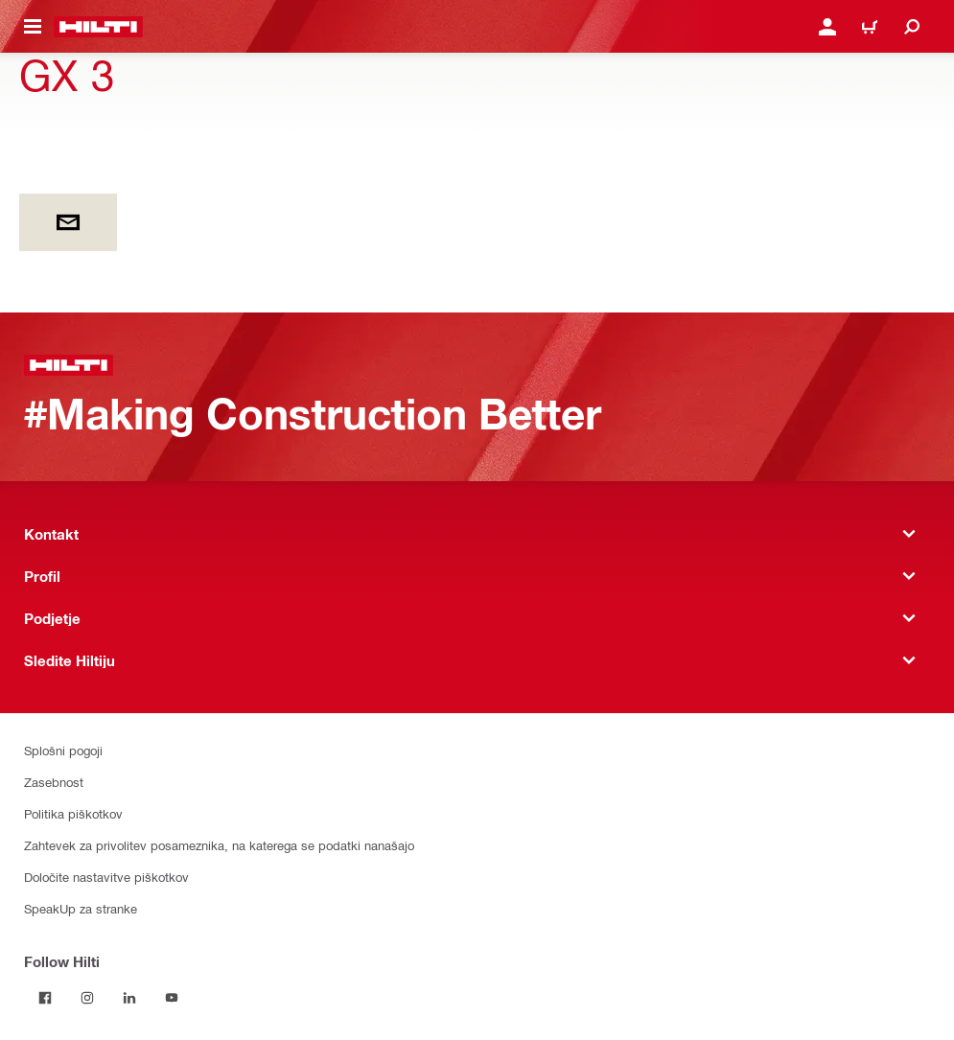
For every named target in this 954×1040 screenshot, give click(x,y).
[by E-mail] (68, 222)
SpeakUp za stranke (80, 908)
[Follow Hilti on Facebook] (45, 998)
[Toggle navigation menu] (33, 27)
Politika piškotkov (73, 813)
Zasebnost (53, 781)
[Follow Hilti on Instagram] (87, 998)
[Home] (98, 26)
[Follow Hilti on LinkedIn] (129, 998)
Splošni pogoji (63, 750)
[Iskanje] (912, 27)
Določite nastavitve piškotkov (106, 876)
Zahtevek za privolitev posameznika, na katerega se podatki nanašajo (219, 845)
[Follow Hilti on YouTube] (172, 998)
